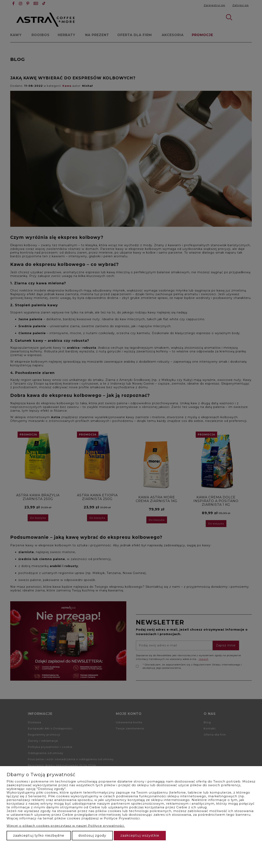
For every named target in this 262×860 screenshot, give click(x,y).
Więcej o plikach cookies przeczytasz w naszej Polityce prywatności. (66, 826)
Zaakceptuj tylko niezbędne (38, 835)
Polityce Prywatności (122, 818)
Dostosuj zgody (92, 835)
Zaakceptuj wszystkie (139, 835)
